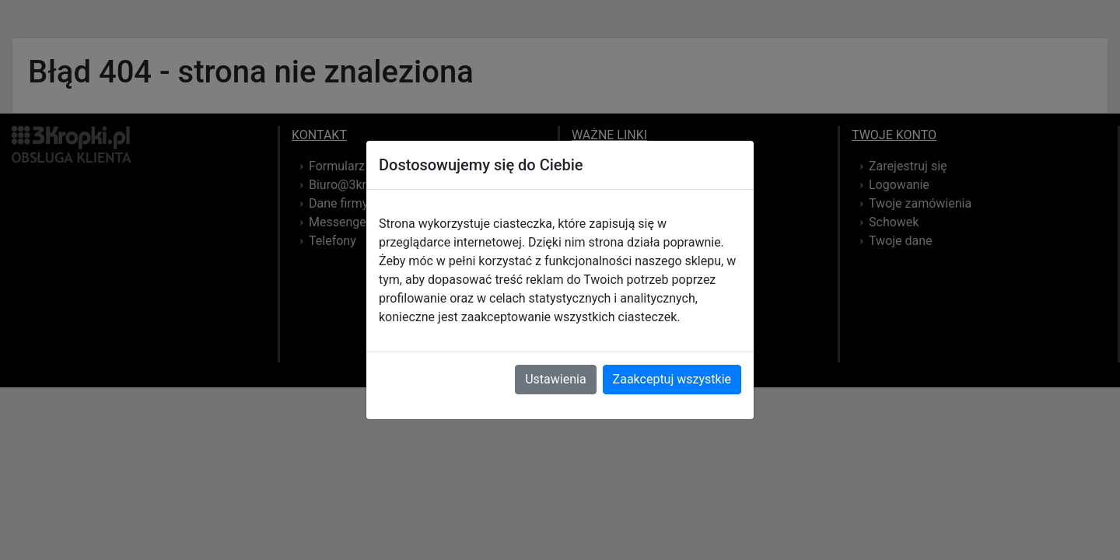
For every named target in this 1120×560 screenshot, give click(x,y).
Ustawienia (555, 379)
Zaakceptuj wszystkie (672, 379)
